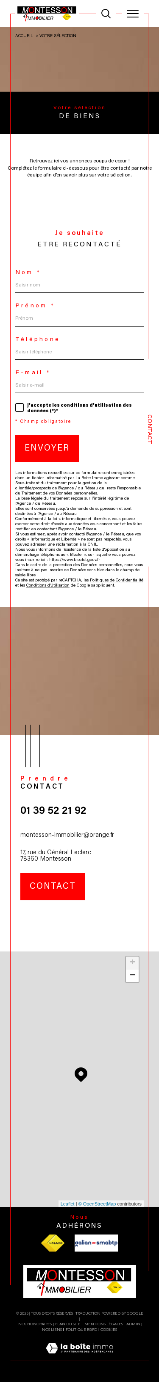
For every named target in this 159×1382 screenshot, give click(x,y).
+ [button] (132, 963)
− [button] (132, 975)
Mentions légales (103, 1324)
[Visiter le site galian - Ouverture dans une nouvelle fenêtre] (96, 1243)
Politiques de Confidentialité (116, 580)
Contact (149, 429)
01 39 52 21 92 (53, 811)
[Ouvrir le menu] (133, 13)
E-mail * (33, 373)
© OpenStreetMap (97, 1203)
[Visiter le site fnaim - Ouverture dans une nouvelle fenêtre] (52, 1243)
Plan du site (68, 1324)
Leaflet (68, 1203)
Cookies (108, 1329)
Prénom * (35, 306)
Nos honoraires (35, 1324)
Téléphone (37, 340)
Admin (133, 1324)
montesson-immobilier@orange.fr (67, 835)
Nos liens (52, 1330)
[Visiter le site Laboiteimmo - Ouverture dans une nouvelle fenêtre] (79, 1357)
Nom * (28, 273)
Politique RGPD (81, 1330)
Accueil (24, 36)
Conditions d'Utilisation (48, 586)
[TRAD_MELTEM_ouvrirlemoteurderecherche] (106, 14)
